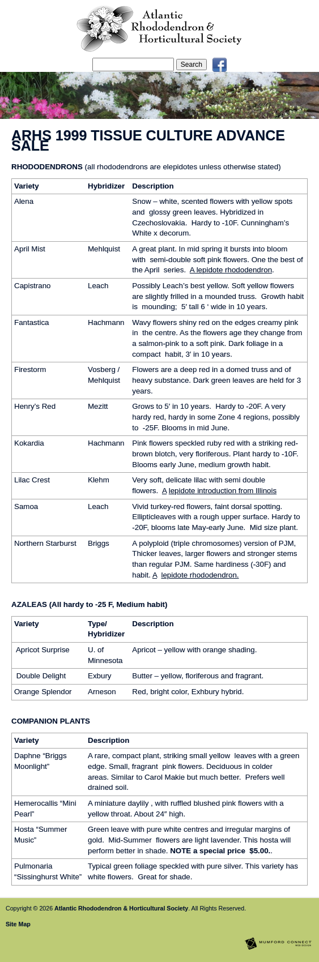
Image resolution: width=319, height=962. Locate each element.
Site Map (18, 924)
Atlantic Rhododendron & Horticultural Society (121, 908)
